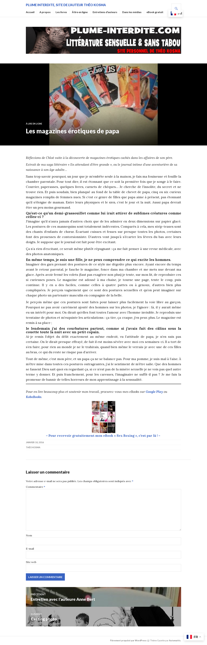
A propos (45, 12)
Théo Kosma (33, 447)
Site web (31, 562)
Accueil (30, 12)
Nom (29, 535)
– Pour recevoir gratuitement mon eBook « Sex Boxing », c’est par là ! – (103, 435)
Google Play (154, 392)
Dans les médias (132, 12)
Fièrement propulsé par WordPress (128, 640)
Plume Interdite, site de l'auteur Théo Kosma (66, 5)
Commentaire (35, 486)
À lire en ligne (80, 12)
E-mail (30, 548)
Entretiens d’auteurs (105, 12)
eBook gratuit (155, 12)
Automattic (175, 640)
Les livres (61, 12)
